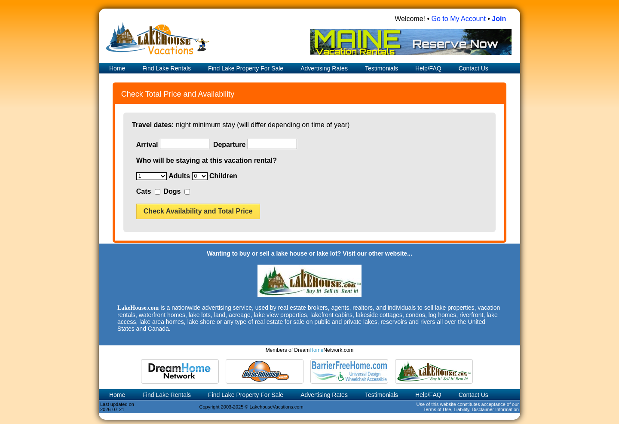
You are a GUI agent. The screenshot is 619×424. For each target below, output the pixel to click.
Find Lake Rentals (166, 68)
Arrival (147, 144)
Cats (143, 191)
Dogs (172, 191)
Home (116, 68)
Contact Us (473, 68)
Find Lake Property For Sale (245, 68)
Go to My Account (459, 18)
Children (223, 176)
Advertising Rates (324, 68)
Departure (229, 144)
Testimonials (381, 68)
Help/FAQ (428, 68)
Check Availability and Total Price (198, 211)
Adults (179, 176)
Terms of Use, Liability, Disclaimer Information (471, 409)
